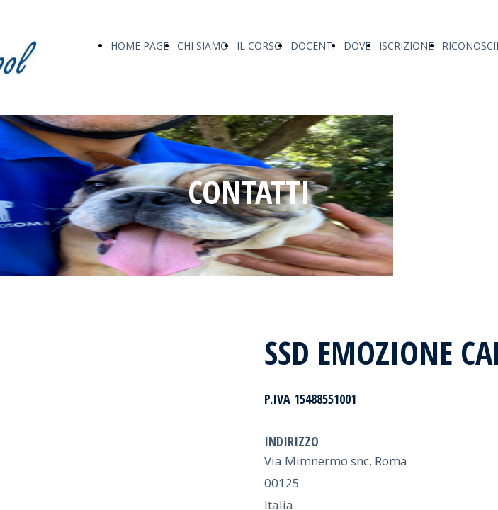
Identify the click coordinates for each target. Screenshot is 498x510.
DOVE (357, 45)
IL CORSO (259, 45)
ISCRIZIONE (406, 45)
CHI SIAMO (202, 45)
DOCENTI (312, 45)
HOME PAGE (140, 45)
